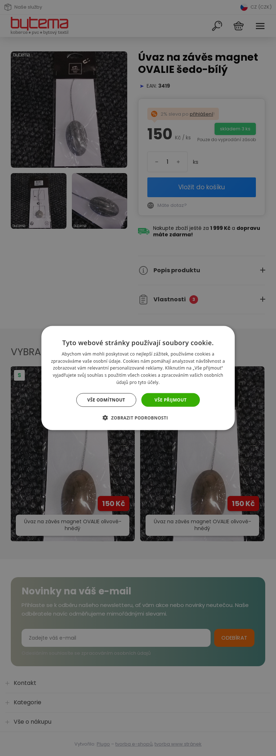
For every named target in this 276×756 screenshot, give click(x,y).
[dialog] (138, 378)
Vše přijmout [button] (171, 399)
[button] (138, 417)
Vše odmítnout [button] (106, 399)
